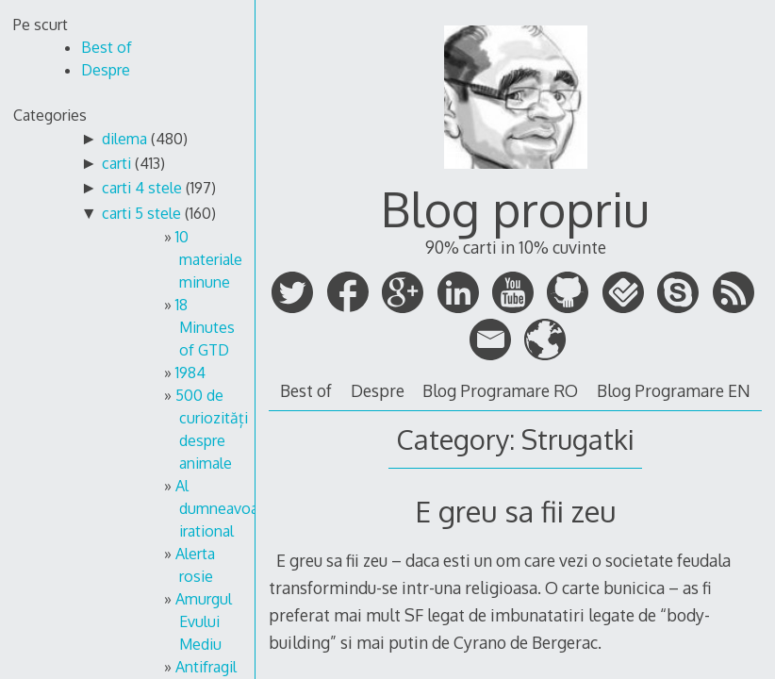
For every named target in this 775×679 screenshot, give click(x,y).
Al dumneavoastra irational (229, 508)
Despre (377, 390)
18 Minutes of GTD (205, 327)
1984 (190, 372)
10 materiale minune (208, 259)
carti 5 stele (141, 213)
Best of (306, 390)
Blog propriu (515, 208)
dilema (124, 138)
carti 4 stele (142, 187)
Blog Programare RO (500, 390)
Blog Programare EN (673, 390)
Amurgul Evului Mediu (203, 621)
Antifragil (206, 666)
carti (116, 163)
